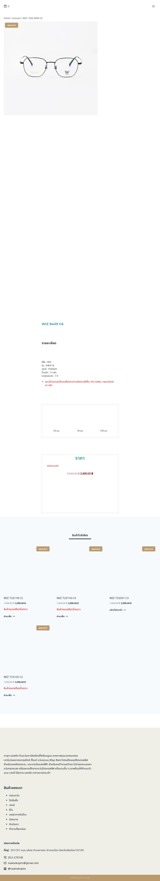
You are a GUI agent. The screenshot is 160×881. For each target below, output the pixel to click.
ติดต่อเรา (14, 824)
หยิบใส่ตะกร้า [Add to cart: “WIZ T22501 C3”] (118, 623)
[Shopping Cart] (7, 6)
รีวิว (11, 810)
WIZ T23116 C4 (66, 611)
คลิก (50, 391)
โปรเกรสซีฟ (82, 760)
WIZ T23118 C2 (13, 611)
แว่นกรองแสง (11, 768)
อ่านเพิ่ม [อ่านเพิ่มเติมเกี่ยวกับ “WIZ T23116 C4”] (62, 629)
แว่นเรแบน (43, 760)
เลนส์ (12, 805)
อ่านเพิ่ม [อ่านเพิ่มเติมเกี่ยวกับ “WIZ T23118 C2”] (9, 629)
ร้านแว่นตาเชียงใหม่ (29, 755)
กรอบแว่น (14, 795)
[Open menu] (153, 6)
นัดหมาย (13, 819)
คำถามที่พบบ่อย (17, 829)
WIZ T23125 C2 (13, 690)
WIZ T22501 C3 (119, 611)
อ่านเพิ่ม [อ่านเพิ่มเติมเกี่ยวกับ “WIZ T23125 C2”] (9, 708)
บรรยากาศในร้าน (17, 814)
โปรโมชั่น (13, 800)
